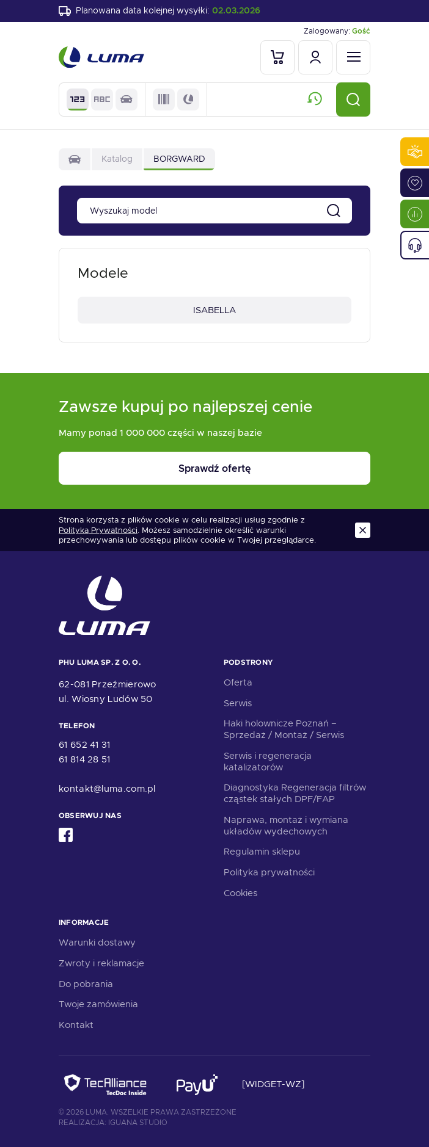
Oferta (238, 682)
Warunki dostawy (97, 942)
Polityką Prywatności (98, 530)
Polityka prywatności (269, 872)
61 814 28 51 (85, 759)
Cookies (240, 893)
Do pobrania (86, 984)
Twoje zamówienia (98, 1004)
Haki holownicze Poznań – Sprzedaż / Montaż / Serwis (284, 729)
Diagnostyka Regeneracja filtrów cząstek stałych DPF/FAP (295, 793)
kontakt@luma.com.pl (107, 788)
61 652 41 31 (85, 744)
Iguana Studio (137, 1122)
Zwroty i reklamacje (101, 963)
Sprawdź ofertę (214, 468)
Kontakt (76, 1024)
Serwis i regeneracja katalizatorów (268, 761)
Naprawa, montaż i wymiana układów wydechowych (286, 825)
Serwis (238, 703)
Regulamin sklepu (262, 851)
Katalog (117, 158)
